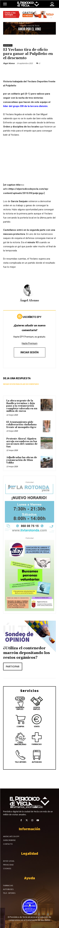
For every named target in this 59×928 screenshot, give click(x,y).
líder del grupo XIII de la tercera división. (25, 106)
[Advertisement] (29, 163)
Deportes (7, 45)
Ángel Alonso (9, 63)
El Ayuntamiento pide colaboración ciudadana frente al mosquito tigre (21, 425)
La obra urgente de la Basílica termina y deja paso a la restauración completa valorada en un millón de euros (21, 406)
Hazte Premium (29, 343)
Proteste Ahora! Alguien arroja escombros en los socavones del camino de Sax (21, 442)
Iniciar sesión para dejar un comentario (21, 384)
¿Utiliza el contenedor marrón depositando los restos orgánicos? (26, 653)
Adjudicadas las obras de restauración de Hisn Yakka (21, 460)
